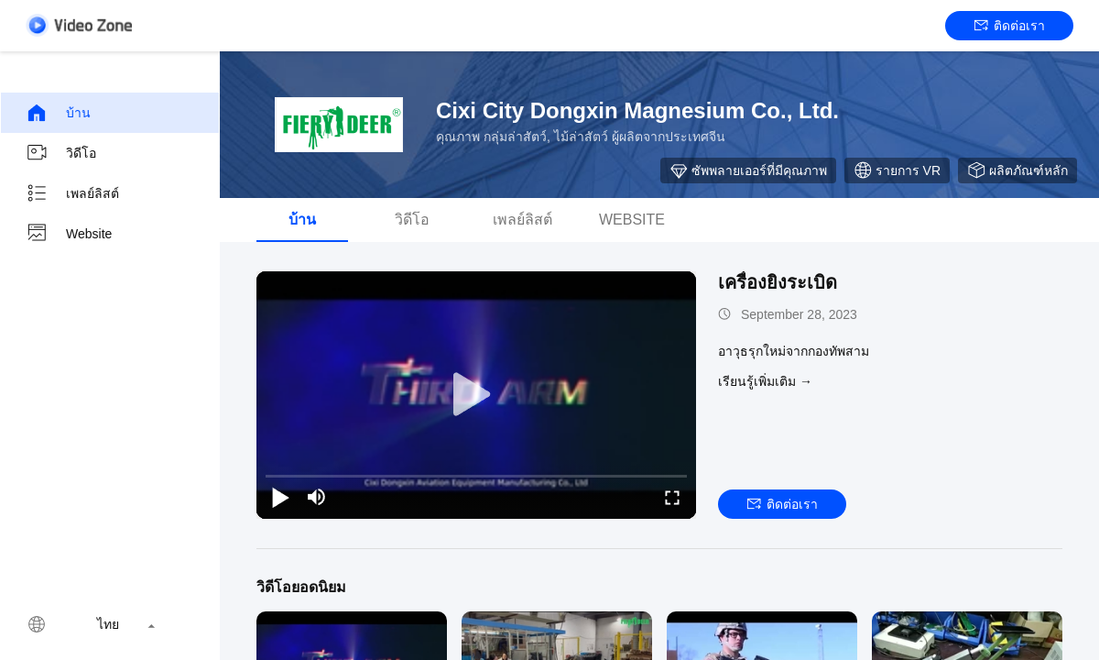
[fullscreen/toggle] (672, 497)
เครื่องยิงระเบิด (777, 282)
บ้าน (58, 113)
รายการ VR (897, 170)
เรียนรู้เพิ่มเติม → (765, 381)
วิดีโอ (61, 153)
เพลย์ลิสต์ (72, 193)
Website (69, 234)
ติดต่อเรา (1009, 25)
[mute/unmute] (317, 497)
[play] (476, 395)
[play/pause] (280, 497)
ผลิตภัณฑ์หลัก (1017, 170)
